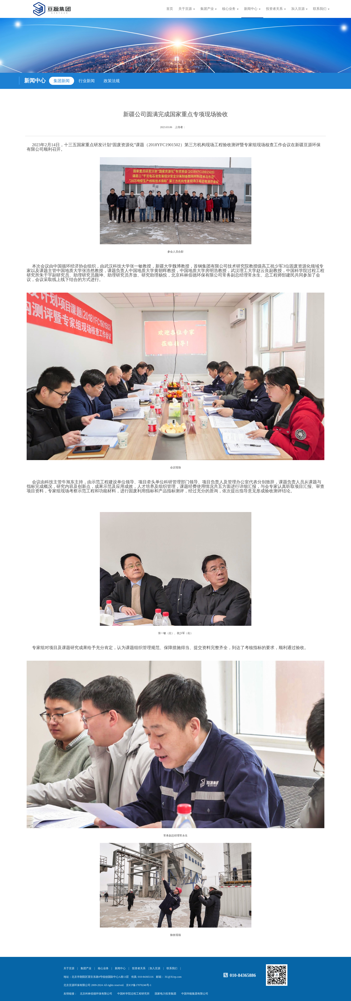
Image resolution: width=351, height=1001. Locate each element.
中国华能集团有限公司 (194, 993)
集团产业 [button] (208, 9)
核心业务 (103, 968)
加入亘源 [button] (299, 9)
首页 (169, 9)
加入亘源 (155, 968)
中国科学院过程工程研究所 (133, 993)
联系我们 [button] (321, 9)
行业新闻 (87, 81)
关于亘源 (69, 968)
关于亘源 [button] (186, 9)
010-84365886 (243, 975)
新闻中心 (120, 968)
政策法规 (112, 81)
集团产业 (86, 968)
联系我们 (172, 968)
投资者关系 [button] (276, 9)
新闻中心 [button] (252, 9)
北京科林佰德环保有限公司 (96, 993)
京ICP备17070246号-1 (138, 985)
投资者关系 (139, 968)
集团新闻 (62, 81)
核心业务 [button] (230, 9)
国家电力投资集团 (165, 993)
